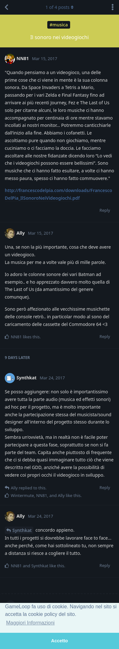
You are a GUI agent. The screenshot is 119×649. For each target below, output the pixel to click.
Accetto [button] (59, 640)
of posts (59, 7)
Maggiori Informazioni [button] (30, 622)
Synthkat (22, 530)
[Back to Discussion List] (6, 7)
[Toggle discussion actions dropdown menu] (112, 7)
